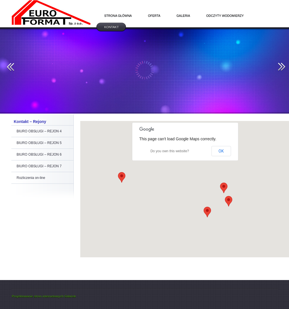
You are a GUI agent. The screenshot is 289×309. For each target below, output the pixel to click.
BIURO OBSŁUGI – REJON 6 (39, 154)
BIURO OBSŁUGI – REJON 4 (39, 131)
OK (221, 151)
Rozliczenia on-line (31, 178)
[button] (207, 212)
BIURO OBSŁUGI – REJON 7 (39, 166)
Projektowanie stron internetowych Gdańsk (44, 296)
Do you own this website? (169, 151)
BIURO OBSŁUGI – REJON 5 (39, 143)
